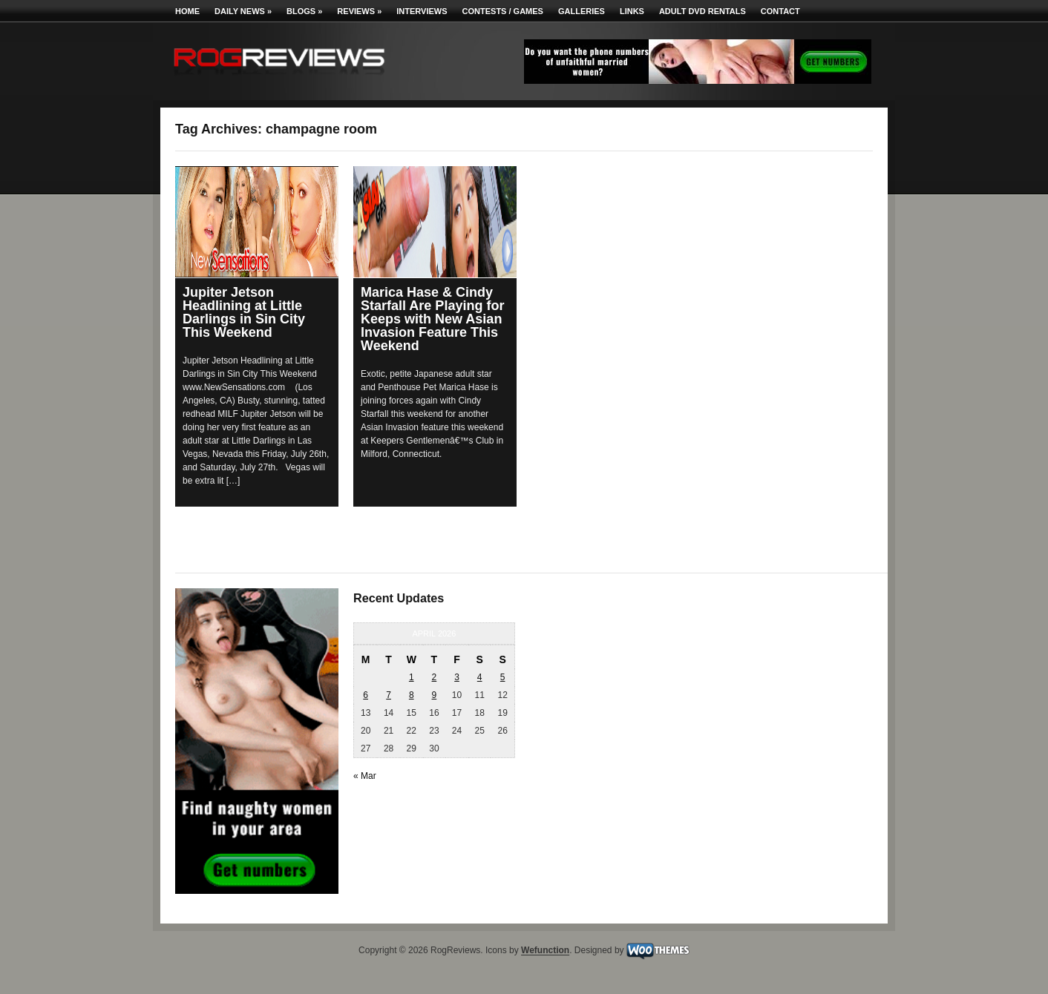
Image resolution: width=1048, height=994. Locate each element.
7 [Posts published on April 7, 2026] (388, 695)
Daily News (243, 11)
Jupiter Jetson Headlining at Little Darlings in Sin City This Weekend (244, 312)
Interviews (421, 11)
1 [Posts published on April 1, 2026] (411, 677)
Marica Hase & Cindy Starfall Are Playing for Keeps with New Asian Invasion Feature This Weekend (432, 319)
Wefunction (545, 951)
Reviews (359, 11)
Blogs (304, 11)
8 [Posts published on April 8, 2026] (411, 695)
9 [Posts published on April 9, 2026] (434, 695)
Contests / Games (502, 11)
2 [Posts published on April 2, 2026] (434, 677)
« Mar (364, 776)
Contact (780, 11)
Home (187, 11)
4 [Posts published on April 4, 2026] (479, 677)
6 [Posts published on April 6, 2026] (365, 695)
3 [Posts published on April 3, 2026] (456, 677)
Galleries (581, 11)
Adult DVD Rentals (702, 11)
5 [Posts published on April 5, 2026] (502, 677)
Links (632, 11)
